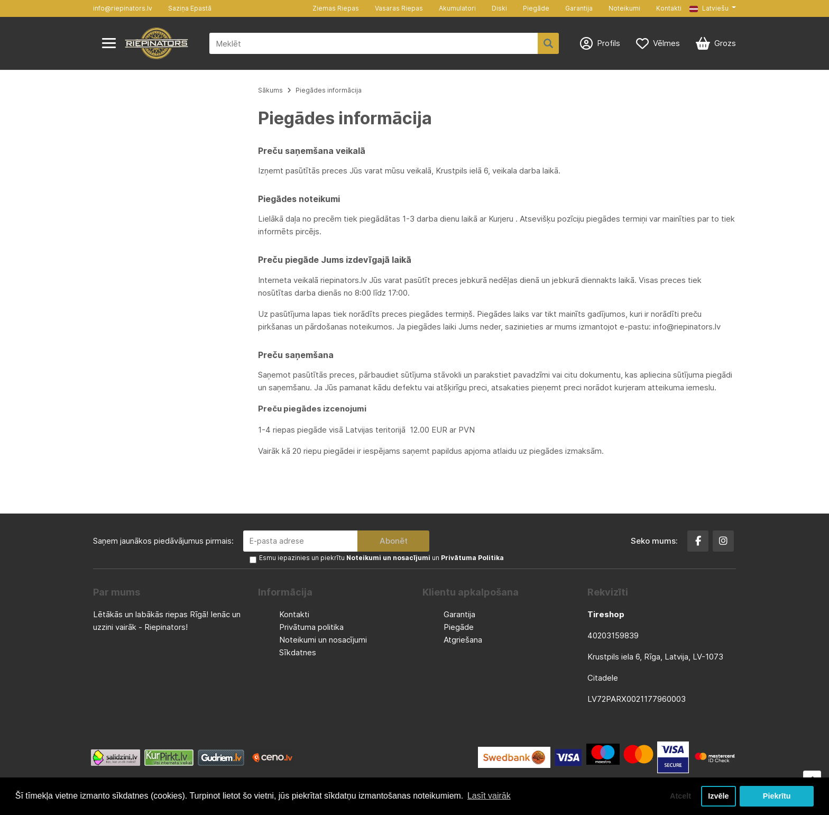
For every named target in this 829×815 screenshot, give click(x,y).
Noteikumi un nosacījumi (323, 640)
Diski (499, 8)
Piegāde (536, 8)
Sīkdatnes (297, 652)
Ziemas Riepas (335, 8)
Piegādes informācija (329, 90)
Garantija (579, 8)
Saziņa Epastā (189, 8)
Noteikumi (624, 8)
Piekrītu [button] (777, 796)
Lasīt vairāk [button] (489, 795)
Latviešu (709, 8)
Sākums (270, 90)
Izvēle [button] (718, 796)
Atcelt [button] (680, 796)
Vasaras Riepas (399, 8)
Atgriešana (463, 640)
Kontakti (668, 8)
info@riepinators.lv (122, 8)
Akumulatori (457, 8)
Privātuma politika (311, 627)
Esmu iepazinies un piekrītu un (381, 558)
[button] (712, 8)
